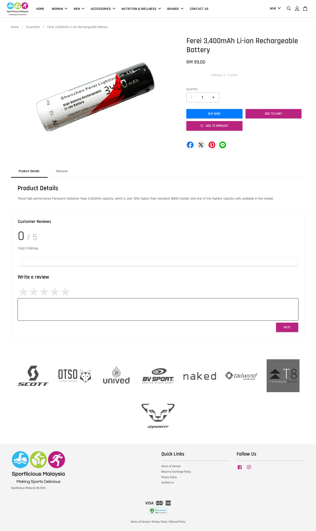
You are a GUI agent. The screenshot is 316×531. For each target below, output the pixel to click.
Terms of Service (171, 466)
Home (15, 27)
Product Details (29, 171)
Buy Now (214, 114)
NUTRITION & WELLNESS (141, 9)
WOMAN (59, 9)
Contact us (167, 483)
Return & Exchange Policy (176, 472)
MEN (79, 9)
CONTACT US (199, 9)
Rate (287, 327)
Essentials (33, 27)
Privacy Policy (169, 477)
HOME (40, 9)
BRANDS (175, 9)
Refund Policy (177, 522)
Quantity (192, 89)
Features (62, 171)
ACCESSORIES (103, 9)
